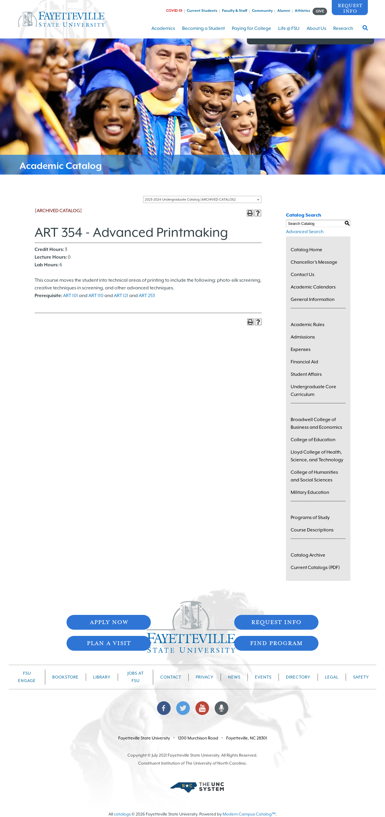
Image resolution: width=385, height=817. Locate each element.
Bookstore (65, 677)
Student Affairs (306, 374)
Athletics (302, 11)
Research (343, 32)
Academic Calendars (313, 287)
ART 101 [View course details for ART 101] (70, 295)
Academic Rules (307, 324)
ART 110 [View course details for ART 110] (95, 295)
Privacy (204, 677)
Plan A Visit (109, 642)
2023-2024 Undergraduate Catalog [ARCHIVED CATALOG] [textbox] (190, 200)
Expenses (300, 349)
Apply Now (109, 621)
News (234, 677)
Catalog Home (306, 249)
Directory (298, 677)
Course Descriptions (312, 530)
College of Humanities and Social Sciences (314, 476)
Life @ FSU (289, 32)
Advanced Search (304, 231)
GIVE (320, 11)
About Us (316, 32)
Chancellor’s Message (314, 262)
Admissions (303, 337)
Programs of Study (310, 517)
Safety (361, 677)
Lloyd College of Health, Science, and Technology (317, 456)
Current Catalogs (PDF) (315, 567)
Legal (332, 677)
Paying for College (251, 32)
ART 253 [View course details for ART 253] (147, 295)
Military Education (310, 492)
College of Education (313, 439)
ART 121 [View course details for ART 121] (121, 295)
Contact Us (302, 274)
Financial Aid (304, 362)
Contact (170, 677)
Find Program (276, 642)
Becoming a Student (203, 32)
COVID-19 (174, 11)
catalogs (122, 814)
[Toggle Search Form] (365, 29)
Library (102, 677)
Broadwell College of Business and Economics (316, 423)
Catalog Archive (308, 555)
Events (263, 677)
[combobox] (202, 199)
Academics (163, 32)
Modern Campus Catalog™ (249, 814)
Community (262, 11)
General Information (312, 299)
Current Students (202, 11)
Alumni (283, 11)
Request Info (350, 7)
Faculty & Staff (234, 11)
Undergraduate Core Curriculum (313, 390)
